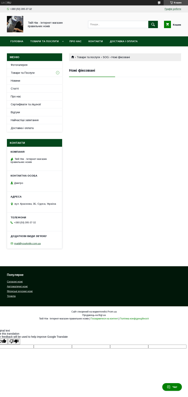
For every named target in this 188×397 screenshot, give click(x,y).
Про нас (75, 41)
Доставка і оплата (22, 128)
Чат (172, 387)
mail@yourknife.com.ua (27, 243)
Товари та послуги (88, 57)
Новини (15, 80)
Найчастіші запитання (25, 120)
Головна (16, 41)
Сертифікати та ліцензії (26, 104)
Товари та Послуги (44, 41)
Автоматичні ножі (17, 286)
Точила (11, 296)
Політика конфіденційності (134, 318)
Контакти (95, 41)
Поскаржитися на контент (104, 318)
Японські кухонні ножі (20, 291)
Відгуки (15, 112)
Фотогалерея (19, 64)
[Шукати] (153, 24)
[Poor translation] (14, 341)
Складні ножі (15, 281)
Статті (15, 88)
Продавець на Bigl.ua (94, 315)
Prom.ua (112, 311)
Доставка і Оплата (124, 41)
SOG (106, 57)
